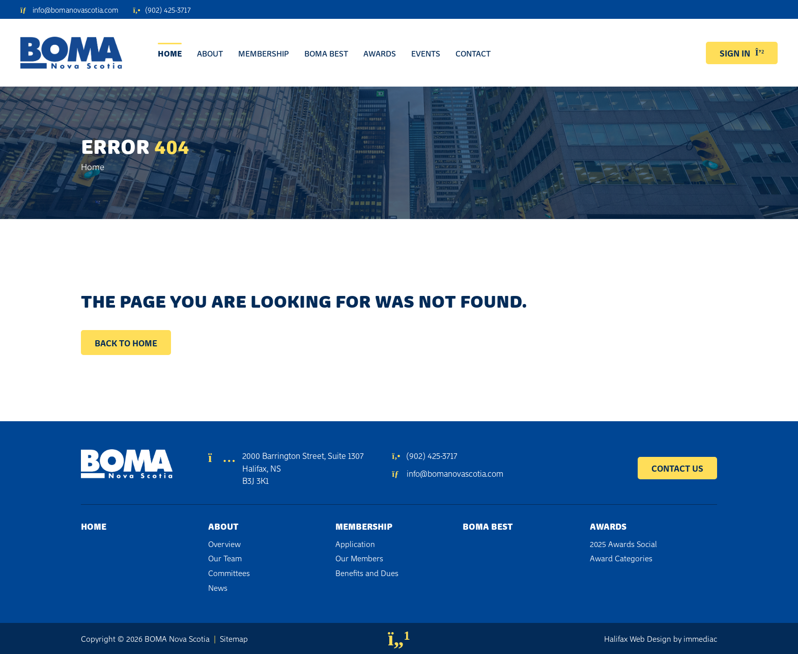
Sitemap (234, 638)
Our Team (225, 557)
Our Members (359, 557)
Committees (229, 572)
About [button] (210, 53)
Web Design (650, 638)
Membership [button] (263, 53)
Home (170, 53)
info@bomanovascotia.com (447, 473)
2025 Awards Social (623, 543)
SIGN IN (742, 53)
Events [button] (425, 53)
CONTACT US (677, 468)
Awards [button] (379, 53)
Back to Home (126, 342)
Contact (473, 53)
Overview (224, 543)
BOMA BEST (326, 53)
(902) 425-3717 (424, 455)
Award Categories (621, 557)
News (217, 587)
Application (355, 543)
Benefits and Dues (366, 572)
